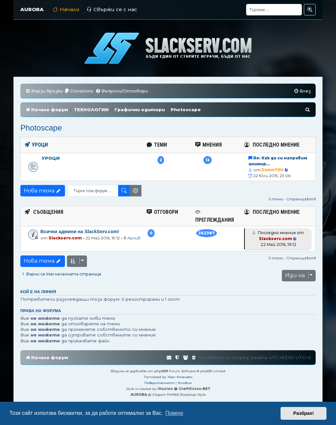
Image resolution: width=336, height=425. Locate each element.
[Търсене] (274, 9)
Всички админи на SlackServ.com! (79, 231)
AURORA (32, 9)
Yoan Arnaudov (180, 377)
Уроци (51, 158)
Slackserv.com (65, 237)
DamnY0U (273, 169)
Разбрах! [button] (303, 413)
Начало (66, 9)
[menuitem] (78, 91)
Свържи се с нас (112, 9)
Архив (133, 237)
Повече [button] (174, 413)
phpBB (160, 371)
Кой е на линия (38, 292)
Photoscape (41, 127)
